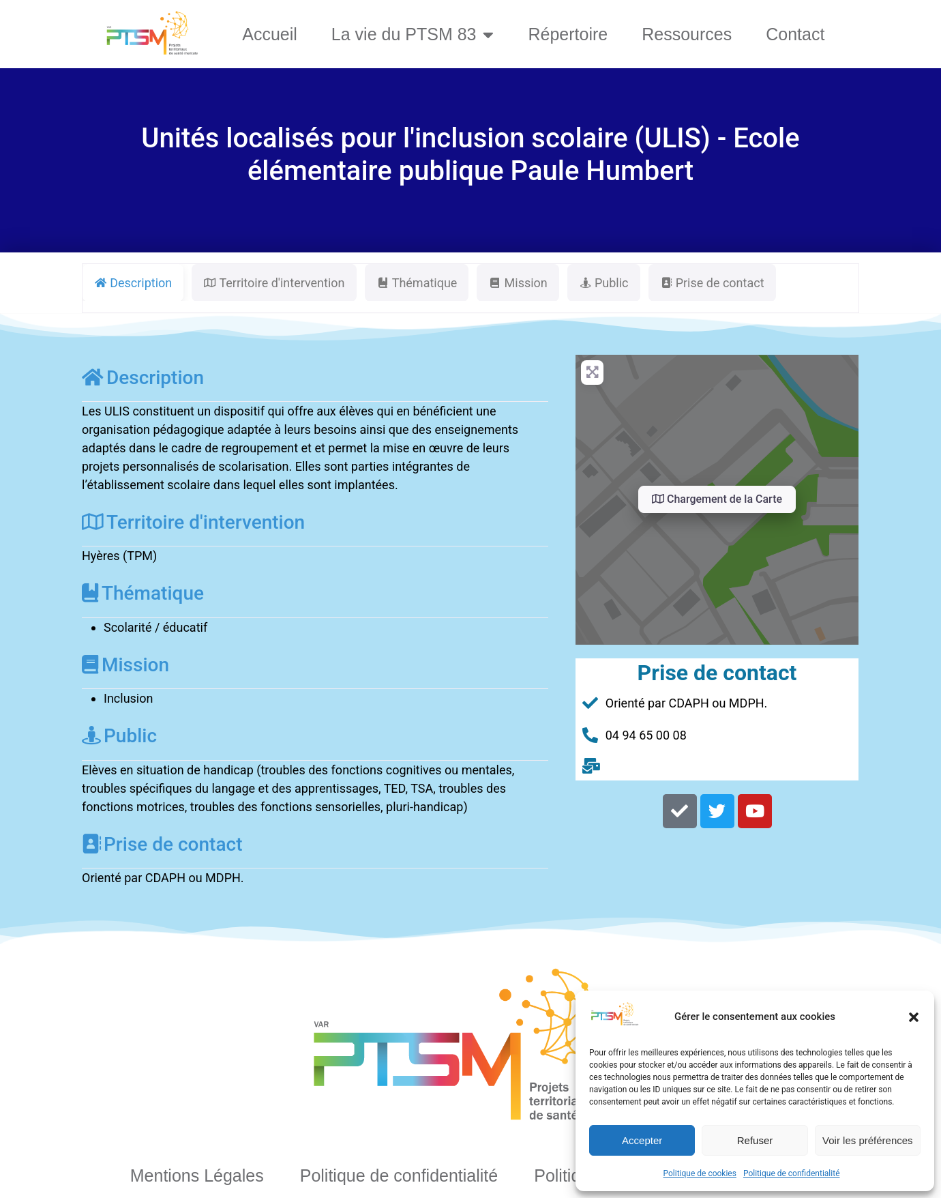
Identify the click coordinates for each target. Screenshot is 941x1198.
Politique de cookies (699, 1173)
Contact (795, 34)
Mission (125, 665)
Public (119, 736)
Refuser (755, 1140)
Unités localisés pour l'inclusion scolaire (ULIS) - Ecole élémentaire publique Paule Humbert (470, 154)
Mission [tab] (517, 283)
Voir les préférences (867, 1140)
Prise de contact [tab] (712, 283)
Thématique (143, 593)
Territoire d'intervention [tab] (273, 283)
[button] (914, 1017)
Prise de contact (162, 844)
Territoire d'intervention (193, 522)
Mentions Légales (197, 1175)
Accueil (269, 34)
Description (143, 377)
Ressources (687, 34)
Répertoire (568, 34)
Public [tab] (604, 283)
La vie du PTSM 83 (412, 34)
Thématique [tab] (417, 283)
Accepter (642, 1140)
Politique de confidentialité (791, 1173)
